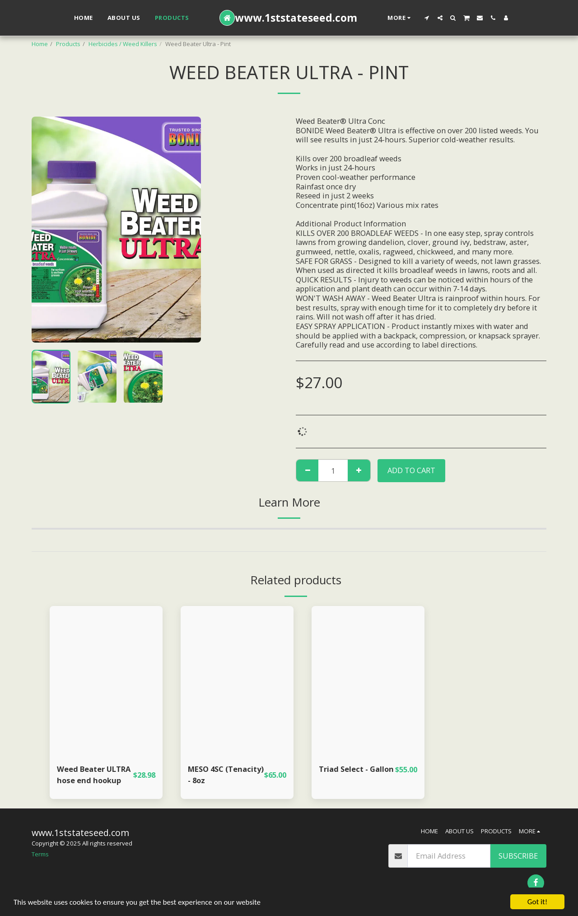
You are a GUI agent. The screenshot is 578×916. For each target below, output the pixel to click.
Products (68, 44)
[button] (427, 18)
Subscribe (518, 855)
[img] (106, 681)
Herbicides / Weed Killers (123, 44)
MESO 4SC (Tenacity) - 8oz (226, 774)
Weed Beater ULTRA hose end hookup (94, 774)
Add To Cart (411, 470)
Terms (40, 854)
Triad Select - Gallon (356, 769)
